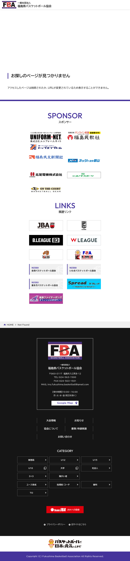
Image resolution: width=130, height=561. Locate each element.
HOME (10, 325)
